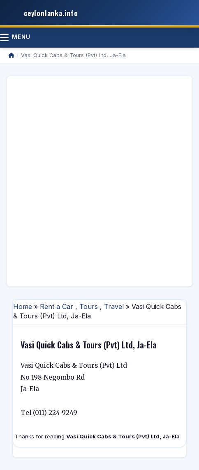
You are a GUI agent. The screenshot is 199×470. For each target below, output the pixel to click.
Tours (88, 306)
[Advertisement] (99, 181)
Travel (114, 306)
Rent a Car (56, 306)
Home (22, 306)
